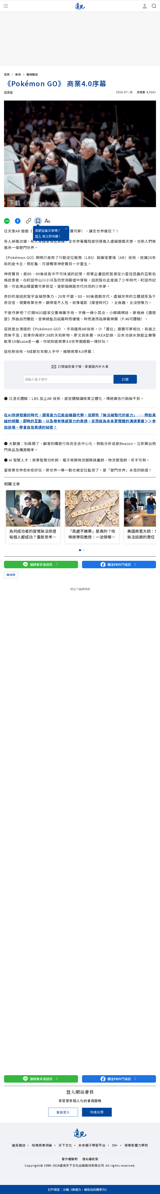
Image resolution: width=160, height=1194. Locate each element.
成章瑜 (8, 92)
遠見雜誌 (18, 1145)
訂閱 (125, 379)
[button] (150, 509)
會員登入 (63, 1112)
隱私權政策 (90, 1159)
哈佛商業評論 (42, 1145)
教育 (20, 74)
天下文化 (65, 1145)
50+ (115, 1145)
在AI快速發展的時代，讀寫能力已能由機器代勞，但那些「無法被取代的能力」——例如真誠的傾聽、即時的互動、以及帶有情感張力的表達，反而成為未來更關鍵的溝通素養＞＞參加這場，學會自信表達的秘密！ (80, 421)
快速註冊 (97, 1112)
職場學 (11, 575)
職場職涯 (32, 74)
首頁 (9, 74)
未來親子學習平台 (91, 1145)
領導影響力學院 (136, 1145)
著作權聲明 (70, 1159)
